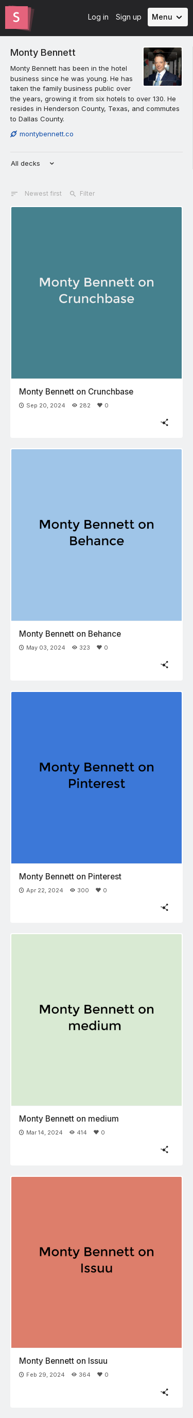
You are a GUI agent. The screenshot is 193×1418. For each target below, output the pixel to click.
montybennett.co (42, 134)
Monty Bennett (43, 52)
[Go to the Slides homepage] (16, 17)
